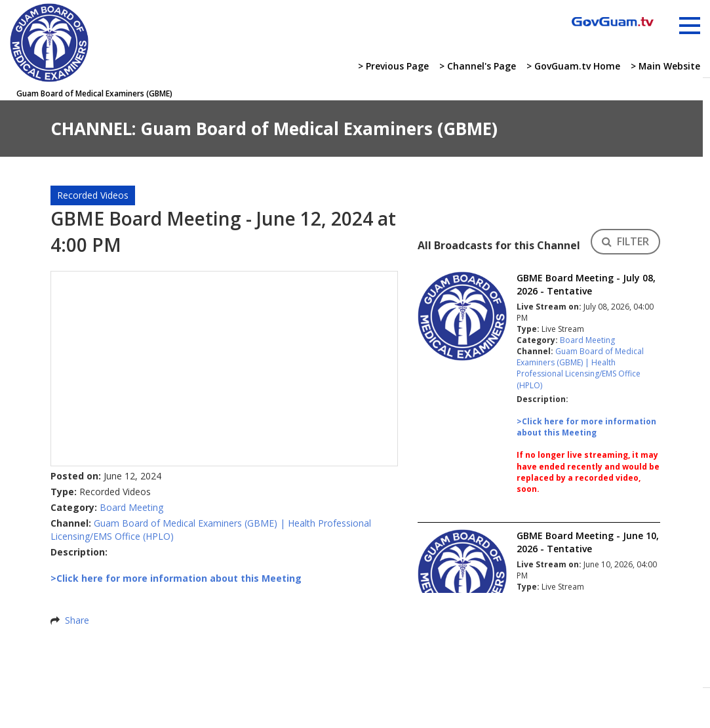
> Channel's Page (477, 66)
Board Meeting (131, 507)
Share (77, 620)
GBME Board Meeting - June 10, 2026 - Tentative (588, 542)
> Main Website (665, 66)
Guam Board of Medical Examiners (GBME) (185, 523)
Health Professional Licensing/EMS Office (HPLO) (579, 373)
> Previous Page (392, 66)
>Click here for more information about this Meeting (586, 427)
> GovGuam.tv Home (573, 66)
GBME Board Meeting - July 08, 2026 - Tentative (586, 284)
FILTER (625, 241)
